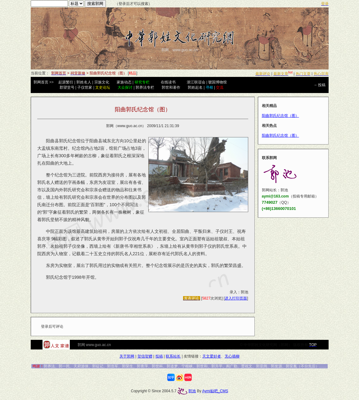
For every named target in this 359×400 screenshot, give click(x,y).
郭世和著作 (171, 87)
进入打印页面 (236, 298)
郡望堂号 (67, 87)
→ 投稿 (319, 85)
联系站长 (173, 356)
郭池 (192, 391)
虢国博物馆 (217, 82)
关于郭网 (126, 356)
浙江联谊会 (196, 82)
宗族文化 (101, 82)
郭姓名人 (83, 82)
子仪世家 (84, 87)
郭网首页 (41, 82)
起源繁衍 (65, 82)
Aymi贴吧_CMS (215, 391)
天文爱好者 (211, 356)
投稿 (159, 356)
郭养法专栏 (145, 87)
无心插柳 (232, 356)
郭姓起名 (195, 87)
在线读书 (168, 82)
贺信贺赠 (144, 356)
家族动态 (124, 82)
